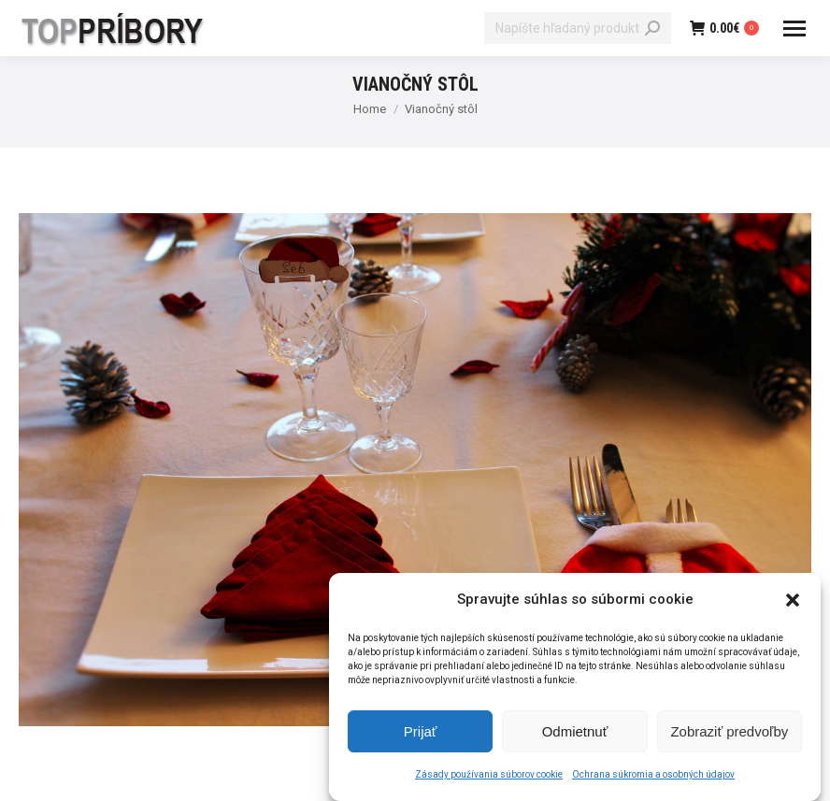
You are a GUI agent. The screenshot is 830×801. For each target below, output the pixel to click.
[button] (792, 603)
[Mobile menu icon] (794, 28)
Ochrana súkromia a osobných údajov (653, 777)
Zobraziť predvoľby (729, 734)
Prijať (420, 734)
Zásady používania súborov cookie (489, 777)
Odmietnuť (575, 734)
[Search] (577, 28)
